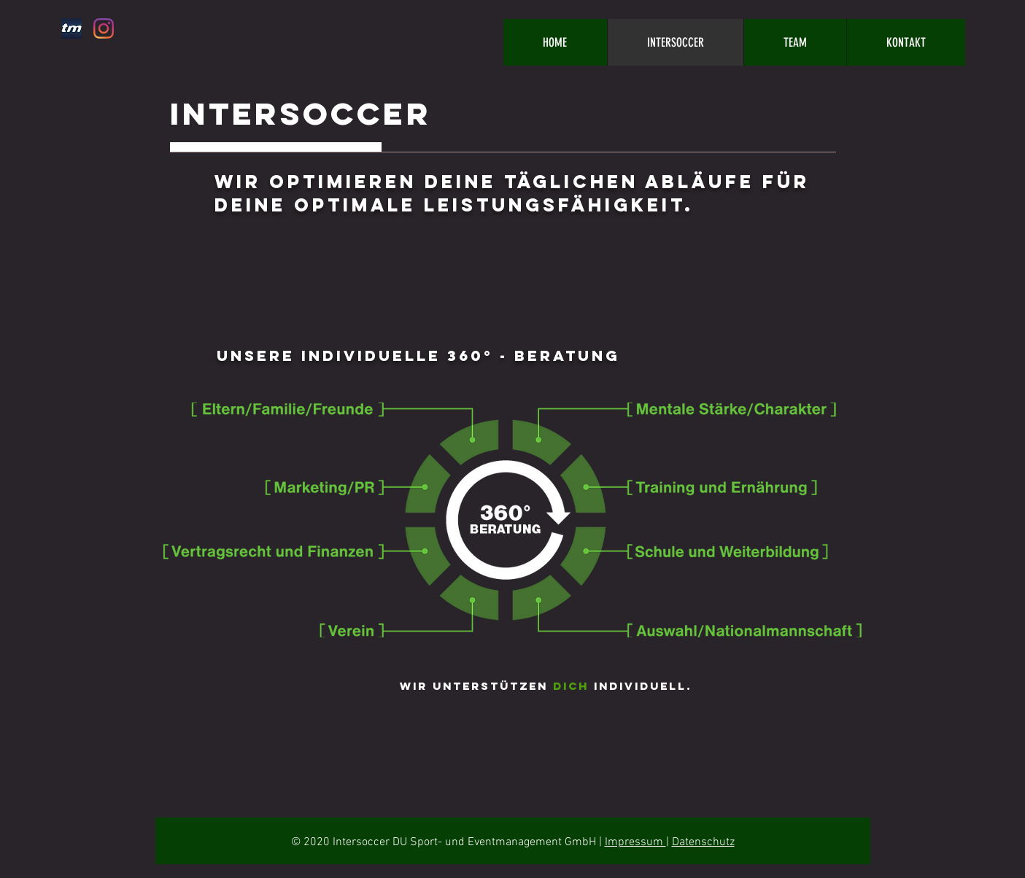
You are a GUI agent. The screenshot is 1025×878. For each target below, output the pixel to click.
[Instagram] (103, 28)
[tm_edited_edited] (71, 28)
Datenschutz (703, 842)
